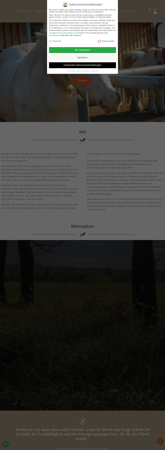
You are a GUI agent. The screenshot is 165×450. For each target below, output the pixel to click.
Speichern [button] (82, 57)
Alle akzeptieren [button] (83, 50)
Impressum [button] (95, 71)
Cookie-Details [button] (71, 71)
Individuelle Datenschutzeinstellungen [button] (82, 65)
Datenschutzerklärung (66, 33)
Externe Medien (106, 41)
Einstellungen (54, 35)
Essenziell (55, 41)
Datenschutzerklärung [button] (83, 71)
